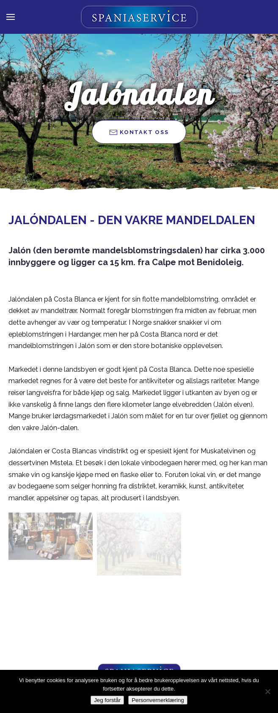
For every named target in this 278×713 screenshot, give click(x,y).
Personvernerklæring (158, 700)
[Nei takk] (267, 691)
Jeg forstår (107, 700)
